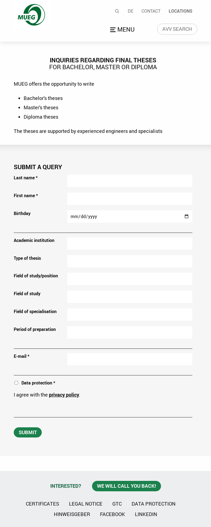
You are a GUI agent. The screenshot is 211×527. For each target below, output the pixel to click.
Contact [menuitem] (150, 11)
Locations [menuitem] (180, 11)
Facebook (112, 514)
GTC (117, 503)
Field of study (27, 294)
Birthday (22, 213)
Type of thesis (27, 258)
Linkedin (146, 514)
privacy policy (64, 394)
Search (117, 11)
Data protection (154, 503)
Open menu (123, 30)
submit (28, 432)
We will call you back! (126, 486)
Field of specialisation (35, 311)
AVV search (177, 29)
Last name (26, 178)
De (130, 11)
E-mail (21, 356)
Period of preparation (35, 329)
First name (26, 196)
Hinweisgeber (72, 514)
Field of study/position (36, 276)
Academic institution (34, 240)
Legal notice (85, 503)
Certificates (42, 503)
